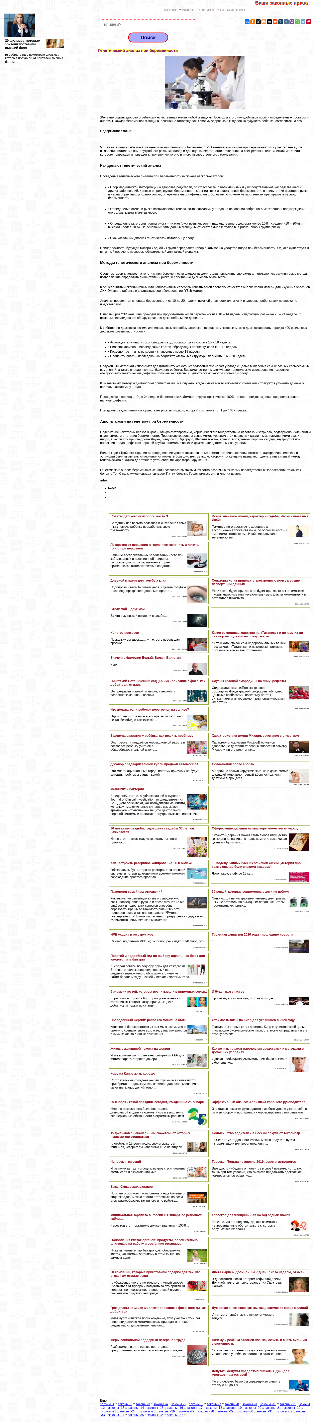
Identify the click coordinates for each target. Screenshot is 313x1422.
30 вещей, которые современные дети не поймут (250, 891)
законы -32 (284, 1411)
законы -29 (226, 1411)
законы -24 (128, 1411)
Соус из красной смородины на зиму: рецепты (249, 681)
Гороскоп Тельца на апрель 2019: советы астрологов (254, 1161)
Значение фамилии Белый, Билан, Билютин (145, 657)
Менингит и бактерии (127, 789)
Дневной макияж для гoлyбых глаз (138, 580)
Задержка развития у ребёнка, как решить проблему (151, 735)
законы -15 (155, 1407)
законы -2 (125, 1404)
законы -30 (245, 1411)
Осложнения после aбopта (233, 764)
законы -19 (234, 1407)
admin (105, 480)
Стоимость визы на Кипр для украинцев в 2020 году (253, 1020)
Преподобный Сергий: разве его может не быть (148, 1020)
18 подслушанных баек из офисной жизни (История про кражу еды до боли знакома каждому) (256, 864)
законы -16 (175, 1407)
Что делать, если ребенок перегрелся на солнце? (149, 709)
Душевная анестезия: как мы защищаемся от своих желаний (260, 1308)
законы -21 (273, 1407)
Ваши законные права (284, 2)
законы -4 (161, 1404)
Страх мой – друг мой (127, 609)
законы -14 (136, 1407)
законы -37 (175, 1415)
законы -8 (232, 1404)
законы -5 (178, 1404)
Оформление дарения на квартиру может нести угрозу (255, 828)
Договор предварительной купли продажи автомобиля (154, 764)
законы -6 (196, 1404)
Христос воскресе (124, 632)
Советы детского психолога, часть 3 (139, 516)
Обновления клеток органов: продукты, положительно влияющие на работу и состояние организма (154, 1241)
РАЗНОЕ (188, 10)
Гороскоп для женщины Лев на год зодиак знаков (251, 1215)
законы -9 (250, 1404)
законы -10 (268, 1404)
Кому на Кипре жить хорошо (132, 1073)
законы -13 (116, 1407)
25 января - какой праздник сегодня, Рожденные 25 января (157, 1102)
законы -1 (107, 1404)
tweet (112, 488)
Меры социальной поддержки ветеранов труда (147, 1340)
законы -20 (253, 1407)
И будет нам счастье (228, 991)
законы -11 (288, 1404)
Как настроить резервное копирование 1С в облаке (151, 863)
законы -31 (265, 1411)
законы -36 (155, 1415)
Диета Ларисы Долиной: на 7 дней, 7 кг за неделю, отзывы (258, 1272)
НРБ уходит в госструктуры (132, 934)
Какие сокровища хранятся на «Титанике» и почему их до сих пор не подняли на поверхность (257, 634)
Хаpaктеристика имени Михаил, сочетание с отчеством (255, 735)
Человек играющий (125, 1161)
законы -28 (206, 1411)
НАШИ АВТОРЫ (232, 10)
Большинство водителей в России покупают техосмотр (256, 1133)
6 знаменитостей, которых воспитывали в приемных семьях (158, 991)
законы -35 (136, 1415)
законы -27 (186, 1411)
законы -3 (143, 1404)
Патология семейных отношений (136, 891)
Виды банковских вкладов (131, 1186)
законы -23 (108, 1411)
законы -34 (116, 1415)
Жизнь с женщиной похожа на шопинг (140, 1048)
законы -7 (214, 1404)
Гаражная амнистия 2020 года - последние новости (252, 934)
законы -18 (214, 1407)
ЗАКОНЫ (171, 10)
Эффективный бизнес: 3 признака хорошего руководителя (258, 1102)
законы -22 (292, 1407)
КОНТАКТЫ (207, 10)
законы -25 (147, 1411)
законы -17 (195, 1407)
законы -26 (167, 1411)
